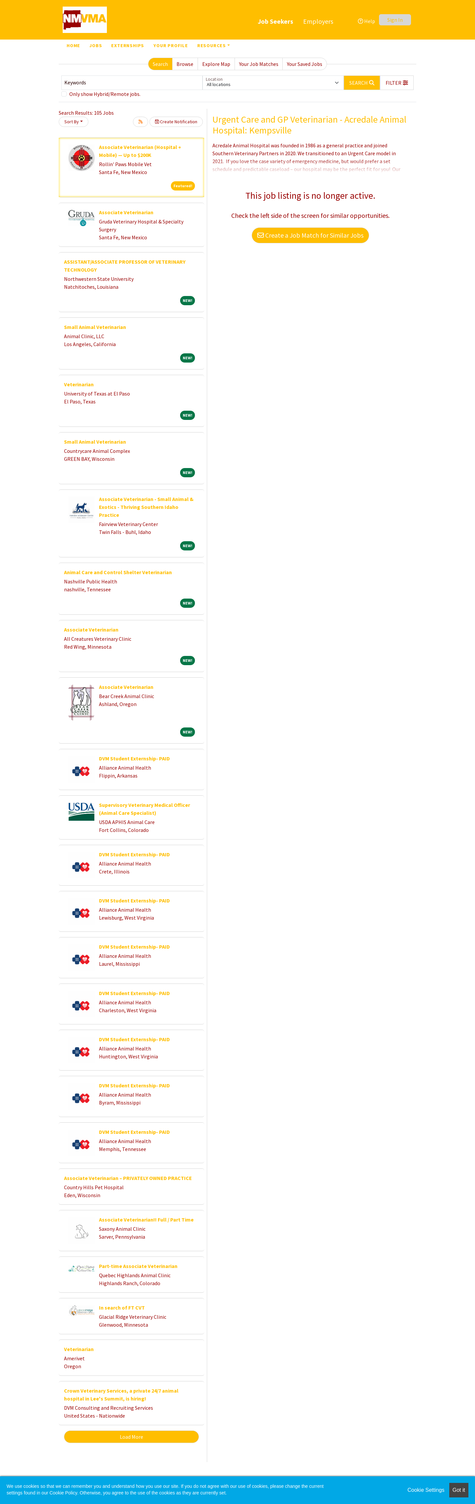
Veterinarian (79, 384)
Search (160, 64)
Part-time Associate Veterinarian (138, 1266)
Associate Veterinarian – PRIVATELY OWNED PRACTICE (128, 1178)
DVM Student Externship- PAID (134, 758)
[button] (397, 82)
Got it (459, 1490)
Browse (184, 64)
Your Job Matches (258, 64)
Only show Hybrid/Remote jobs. (105, 94)
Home (73, 45)
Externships (127, 45)
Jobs (95, 45)
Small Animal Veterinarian (95, 327)
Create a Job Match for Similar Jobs (310, 235)
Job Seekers (275, 21)
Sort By (71, 122)
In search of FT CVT (122, 1307)
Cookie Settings (425, 1490)
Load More (131, 1436)
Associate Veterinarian (126, 212)
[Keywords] (132, 82)
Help (366, 21)
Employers (318, 21)
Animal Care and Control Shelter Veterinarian (118, 572)
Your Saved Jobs (304, 64)
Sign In (395, 19)
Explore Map (216, 64)
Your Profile (170, 45)
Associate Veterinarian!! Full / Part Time (146, 1219)
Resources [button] (211, 45)
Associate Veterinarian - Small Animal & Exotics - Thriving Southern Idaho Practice (146, 507)
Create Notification (176, 122)
